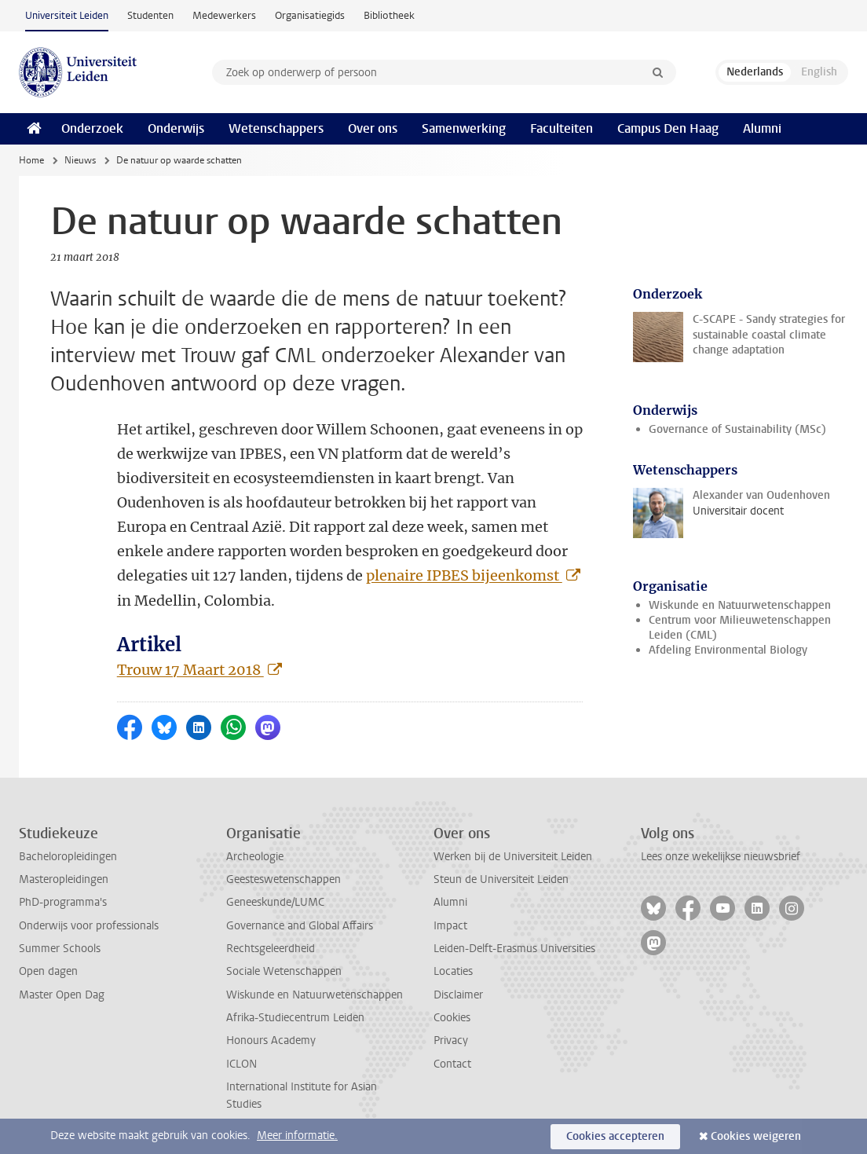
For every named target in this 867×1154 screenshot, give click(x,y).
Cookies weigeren (756, 1136)
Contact (452, 1064)
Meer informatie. (297, 1135)
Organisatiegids (310, 15)
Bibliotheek (389, 15)
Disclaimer (458, 994)
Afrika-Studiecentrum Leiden (295, 1017)
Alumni (762, 128)
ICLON (241, 1064)
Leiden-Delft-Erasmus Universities (514, 948)
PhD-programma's (63, 902)
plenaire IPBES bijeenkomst (464, 575)
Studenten (150, 15)
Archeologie (255, 856)
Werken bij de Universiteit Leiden (513, 856)
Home (31, 160)
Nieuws (80, 160)
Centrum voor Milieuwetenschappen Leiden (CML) (740, 628)
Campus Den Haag (668, 128)
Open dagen (48, 971)
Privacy (451, 1040)
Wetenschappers (276, 128)
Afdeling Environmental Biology (728, 650)
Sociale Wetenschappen (284, 971)
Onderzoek (92, 128)
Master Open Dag (61, 994)
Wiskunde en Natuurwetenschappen (740, 605)
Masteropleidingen (63, 879)
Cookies (452, 1017)
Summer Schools (60, 948)
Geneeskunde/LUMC (275, 902)
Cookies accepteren (615, 1136)
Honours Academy (271, 1040)
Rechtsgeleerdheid (270, 948)
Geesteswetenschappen (283, 879)
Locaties (453, 971)
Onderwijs (176, 128)
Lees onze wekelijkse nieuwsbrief (720, 856)
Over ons (372, 128)
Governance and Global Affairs (299, 925)
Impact (450, 925)
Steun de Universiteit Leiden (501, 879)
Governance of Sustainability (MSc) (737, 429)
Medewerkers (224, 15)
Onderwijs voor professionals (89, 925)
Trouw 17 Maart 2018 (190, 670)
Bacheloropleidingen (68, 856)
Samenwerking (464, 128)
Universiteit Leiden (66, 15)
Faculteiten (561, 128)
